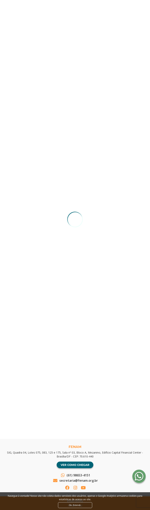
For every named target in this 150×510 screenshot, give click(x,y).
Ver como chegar (75, 465)
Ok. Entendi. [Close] (75, 505)
